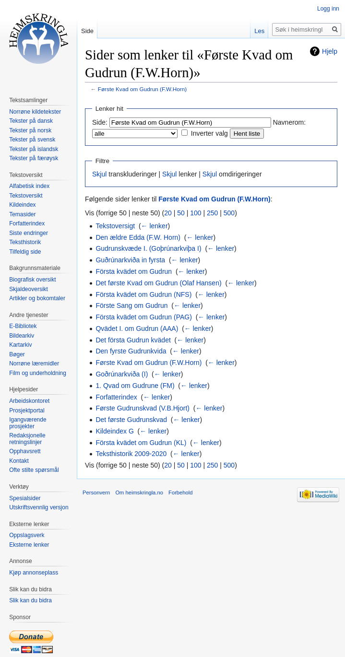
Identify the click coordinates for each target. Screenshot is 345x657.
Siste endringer (28, 233)
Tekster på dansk (31, 120)
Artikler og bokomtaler (37, 298)
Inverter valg (209, 133)
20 (168, 213)
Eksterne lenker (29, 544)
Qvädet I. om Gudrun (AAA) (136, 328)
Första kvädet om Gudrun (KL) (140, 442)
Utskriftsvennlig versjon (38, 507)
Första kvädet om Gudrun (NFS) (143, 294)
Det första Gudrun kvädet (132, 340)
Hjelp (329, 51)
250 (212, 213)
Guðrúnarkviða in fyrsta (130, 260)
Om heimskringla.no (139, 492)
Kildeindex (22, 204)
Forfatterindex (116, 397)
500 (229, 213)
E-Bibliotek (22, 326)
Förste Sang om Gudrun (131, 305)
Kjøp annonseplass (33, 572)
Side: (99, 122)
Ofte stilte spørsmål (34, 470)
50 (181, 213)
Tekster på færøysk (33, 158)
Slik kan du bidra (30, 600)
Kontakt (19, 461)
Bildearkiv (21, 335)
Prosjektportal (26, 410)
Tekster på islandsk (33, 149)
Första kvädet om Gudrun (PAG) (143, 317)
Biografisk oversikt (32, 279)
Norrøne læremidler (34, 363)
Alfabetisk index (29, 186)
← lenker (154, 226)
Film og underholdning (37, 373)
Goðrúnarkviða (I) (121, 374)
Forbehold (180, 492)
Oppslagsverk (26, 535)
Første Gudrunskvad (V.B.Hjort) (142, 408)
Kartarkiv (20, 344)
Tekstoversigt (115, 226)
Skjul (99, 174)
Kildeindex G (114, 431)
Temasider (22, 214)
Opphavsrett (24, 451)
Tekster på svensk (32, 139)
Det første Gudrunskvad (131, 419)
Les (259, 31)
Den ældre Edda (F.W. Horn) (137, 237)
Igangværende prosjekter (27, 423)
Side (87, 31)
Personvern (96, 492)
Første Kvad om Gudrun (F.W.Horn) (142, 89)
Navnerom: (289, 122)
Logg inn (328, 8)
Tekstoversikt (25, 195)
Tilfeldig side (25, 251)
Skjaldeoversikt (28, 289)
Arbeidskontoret (29, 401)
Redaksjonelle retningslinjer (27, 439)
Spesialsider (24, 498)
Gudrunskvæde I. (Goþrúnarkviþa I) (148, 248)
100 (195, 213)
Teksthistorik (25, 242)
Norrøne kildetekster (35, 111)
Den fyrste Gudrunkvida (130, 351)
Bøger (17, 354)
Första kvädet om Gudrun (133, 271)
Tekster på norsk (30, 130)
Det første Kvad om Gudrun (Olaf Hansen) (158, 283)
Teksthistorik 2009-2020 (131, 454)
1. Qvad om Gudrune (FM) (134, 385)
